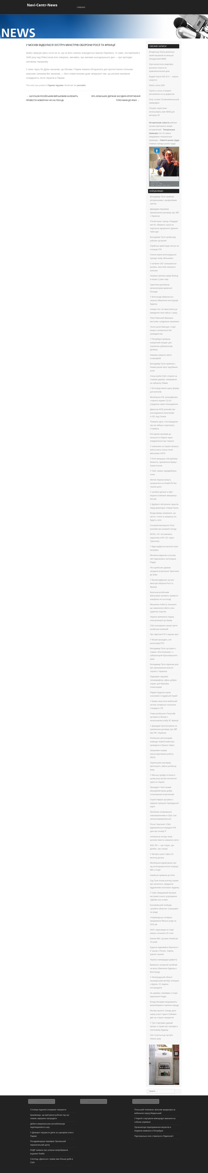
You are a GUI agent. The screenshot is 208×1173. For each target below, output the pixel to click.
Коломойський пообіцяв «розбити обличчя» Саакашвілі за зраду (164, 908)
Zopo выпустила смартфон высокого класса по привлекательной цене (161, 67)
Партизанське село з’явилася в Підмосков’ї (153, 1136)
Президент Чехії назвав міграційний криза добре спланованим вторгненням (162, 790)
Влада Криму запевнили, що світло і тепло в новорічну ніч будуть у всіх (163, 516)
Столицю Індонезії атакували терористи (48, 1110)
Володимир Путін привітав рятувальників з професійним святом (163, 200)
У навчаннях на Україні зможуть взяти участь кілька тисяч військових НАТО (164, 450)
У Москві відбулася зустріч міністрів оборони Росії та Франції (162, 583)
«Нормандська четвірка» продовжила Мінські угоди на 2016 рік (163, 921)
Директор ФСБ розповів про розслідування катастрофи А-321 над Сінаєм (162, 413)
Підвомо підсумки (56, 85)
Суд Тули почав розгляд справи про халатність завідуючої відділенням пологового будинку (164, 884)
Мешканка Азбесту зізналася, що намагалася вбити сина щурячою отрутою (163, 608)
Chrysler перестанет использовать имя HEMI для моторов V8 (162, 111)
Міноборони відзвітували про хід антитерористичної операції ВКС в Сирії (164, 866)
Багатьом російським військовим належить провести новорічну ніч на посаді (52, 98)
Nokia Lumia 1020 (157, 85)
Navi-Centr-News (42, 4)
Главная (81, 7)
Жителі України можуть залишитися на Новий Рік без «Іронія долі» (163, 483)
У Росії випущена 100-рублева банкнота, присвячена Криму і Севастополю (163, 462)
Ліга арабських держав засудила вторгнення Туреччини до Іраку (115, 98)
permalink (81, 85)
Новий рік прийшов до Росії (162, 875)
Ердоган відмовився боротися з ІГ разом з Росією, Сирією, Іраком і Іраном (164, 950)
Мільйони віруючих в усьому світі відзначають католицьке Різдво (163, 558)
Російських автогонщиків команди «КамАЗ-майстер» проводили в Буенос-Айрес (162, 741)
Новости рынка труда (169, 140)
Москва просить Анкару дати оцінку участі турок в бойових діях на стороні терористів (163, 1014)
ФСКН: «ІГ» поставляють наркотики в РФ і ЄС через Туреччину (162, 537)
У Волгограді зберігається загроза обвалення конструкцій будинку (164, 300)
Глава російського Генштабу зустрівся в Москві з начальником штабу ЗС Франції (164, 717)
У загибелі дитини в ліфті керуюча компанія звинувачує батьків (163, 495)
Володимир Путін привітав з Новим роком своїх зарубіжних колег (164, 367)
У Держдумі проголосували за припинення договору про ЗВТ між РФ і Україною (163, 729)
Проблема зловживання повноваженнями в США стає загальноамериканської (163, 815)
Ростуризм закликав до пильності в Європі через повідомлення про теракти (162, 437)
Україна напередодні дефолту (163, 960)
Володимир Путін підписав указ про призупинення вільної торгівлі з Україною (164, 668)
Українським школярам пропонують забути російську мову (163, 766)
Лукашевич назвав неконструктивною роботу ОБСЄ (161, 754)
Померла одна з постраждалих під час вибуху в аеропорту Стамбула (164, 425)
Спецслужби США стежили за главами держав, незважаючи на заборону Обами (163, 379)
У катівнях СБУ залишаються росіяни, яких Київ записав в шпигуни (163, 267)
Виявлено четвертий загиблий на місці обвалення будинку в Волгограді (163, 968)
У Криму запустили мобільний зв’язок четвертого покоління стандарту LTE (163, 704)
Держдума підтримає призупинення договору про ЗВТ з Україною (164, 212)
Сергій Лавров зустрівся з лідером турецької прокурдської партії (164, 803)
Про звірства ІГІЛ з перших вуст (164, 634)
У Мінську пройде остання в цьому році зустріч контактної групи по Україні (163, 778)
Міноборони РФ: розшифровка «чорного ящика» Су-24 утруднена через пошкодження (164, 400)
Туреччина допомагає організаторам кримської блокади (161, 288)
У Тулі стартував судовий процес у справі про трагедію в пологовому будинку (164, 1026)
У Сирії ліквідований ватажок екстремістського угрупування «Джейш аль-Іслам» (163, 896)
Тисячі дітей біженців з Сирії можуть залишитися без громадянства (163, 330)
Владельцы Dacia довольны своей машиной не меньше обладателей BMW (161, 55)
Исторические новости (159, 123)
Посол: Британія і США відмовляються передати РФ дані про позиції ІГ (163, 827)
